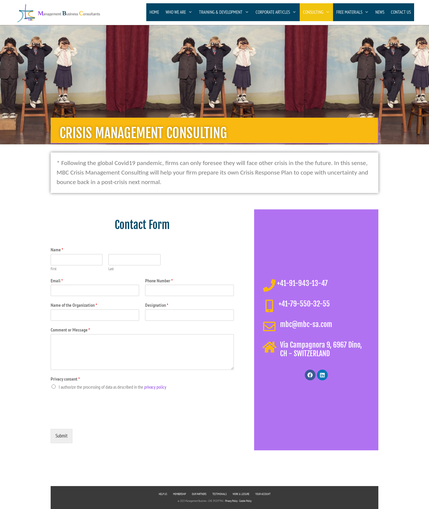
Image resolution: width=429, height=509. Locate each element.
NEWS (379, 12)
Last (111, 269)
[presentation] (96, 419)
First (54, 269)
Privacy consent (65, 379)
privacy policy (155, 387)
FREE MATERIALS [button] (354, 12)
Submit (61, 435)
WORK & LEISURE (241, 494)
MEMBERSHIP (179, 494)
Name (57, 250)
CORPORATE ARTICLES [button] (278, 12)
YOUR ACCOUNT (263, 494)
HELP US (163, 494)
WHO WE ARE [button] (181, 12)
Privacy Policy (231, 500)
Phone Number (159, 281)
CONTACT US (401, 12)
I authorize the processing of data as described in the (112, 387)
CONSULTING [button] (318, 12)
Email (57, 281)
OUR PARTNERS (199, 494)
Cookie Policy (245, 500)
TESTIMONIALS (219, 494)
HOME (154, 12)
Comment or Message (70, 330)
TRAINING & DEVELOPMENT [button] (225, 12)
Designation (156, 305)
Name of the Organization (74, 305)
